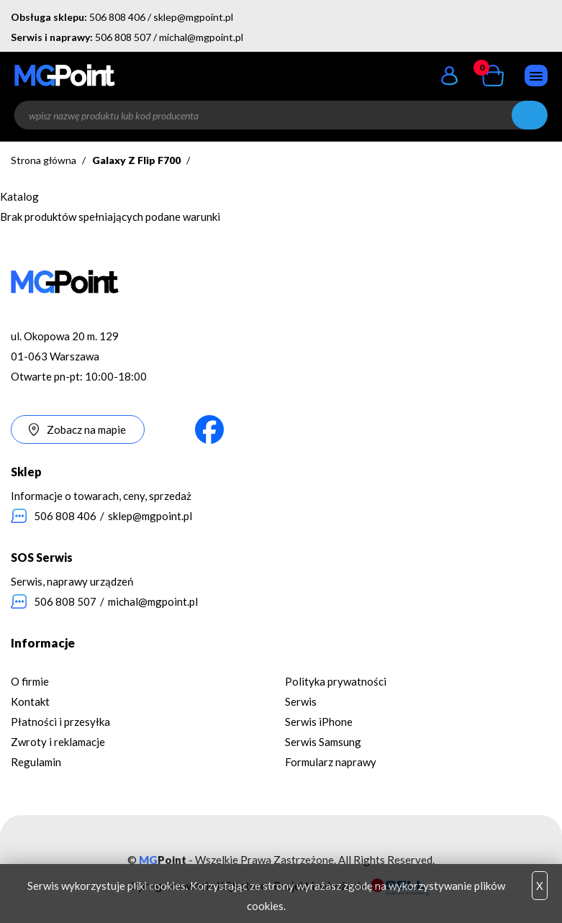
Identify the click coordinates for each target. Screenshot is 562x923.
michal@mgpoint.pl (201, 37)
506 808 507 (123, 37)
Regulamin (36, 761)
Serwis (301, 701)
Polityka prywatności (335, 681)
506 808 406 (117, 17)
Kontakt (30, 701)
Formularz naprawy (330, 761)
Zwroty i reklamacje (58, 741)
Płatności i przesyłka (60, 721)
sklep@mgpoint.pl (193, 17)
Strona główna (43, 160)
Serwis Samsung (323, 741)
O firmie (30, 681)
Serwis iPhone (319, 721)
